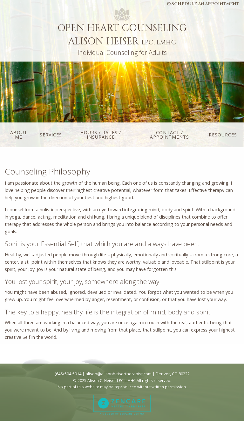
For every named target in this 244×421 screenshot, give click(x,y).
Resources (223, 135)
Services (51, 135)
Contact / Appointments (169, 134)
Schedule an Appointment (203, 4)
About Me (18, 134)
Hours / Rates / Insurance (100, 134)
